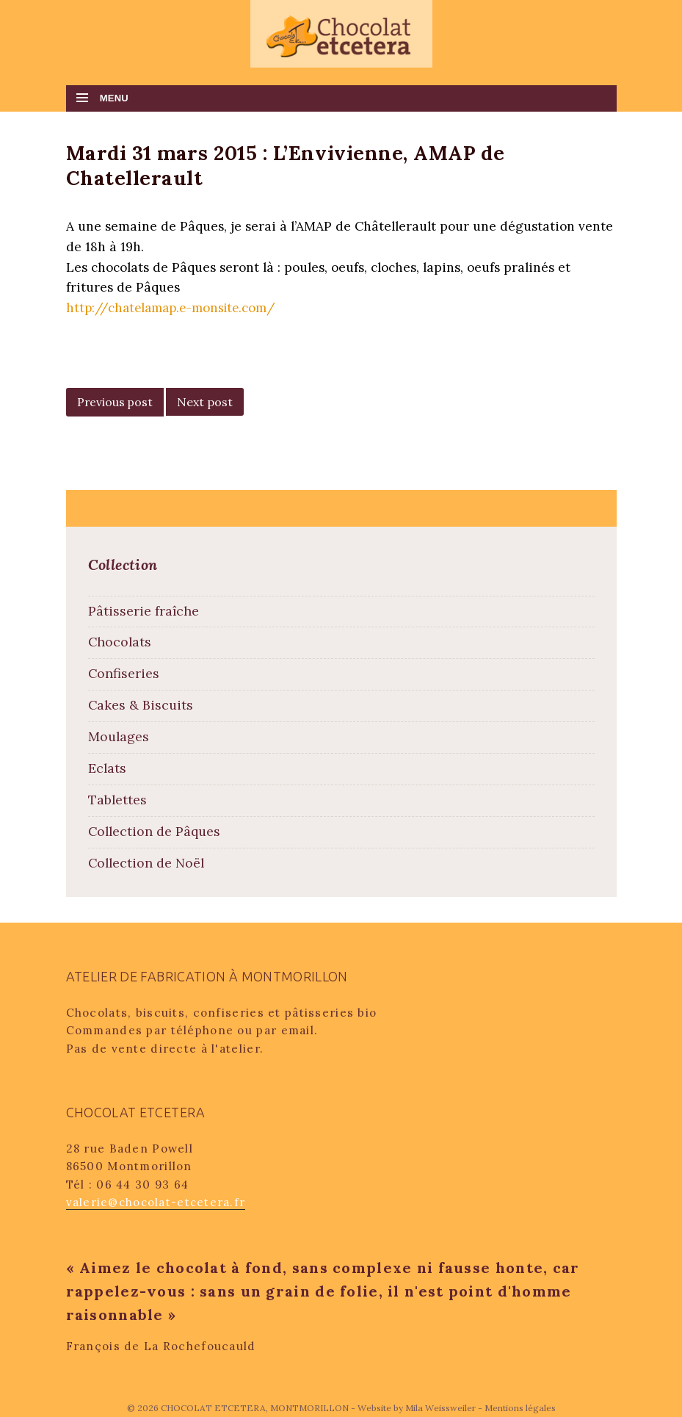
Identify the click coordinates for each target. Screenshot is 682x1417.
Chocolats (119, 641)
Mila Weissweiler (440, 1407)
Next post (205, 401)
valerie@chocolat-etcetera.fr (156, 1202)
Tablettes (117, 799)
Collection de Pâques (154, 831)
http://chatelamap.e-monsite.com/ (172, 308)
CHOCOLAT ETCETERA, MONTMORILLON (256, 1407)
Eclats (107, 768)
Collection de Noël (146, 862)
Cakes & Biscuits (140, 704)
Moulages (118, 736)
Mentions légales (520, 1407)
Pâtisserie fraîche (143, 610)
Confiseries (123, 673)
